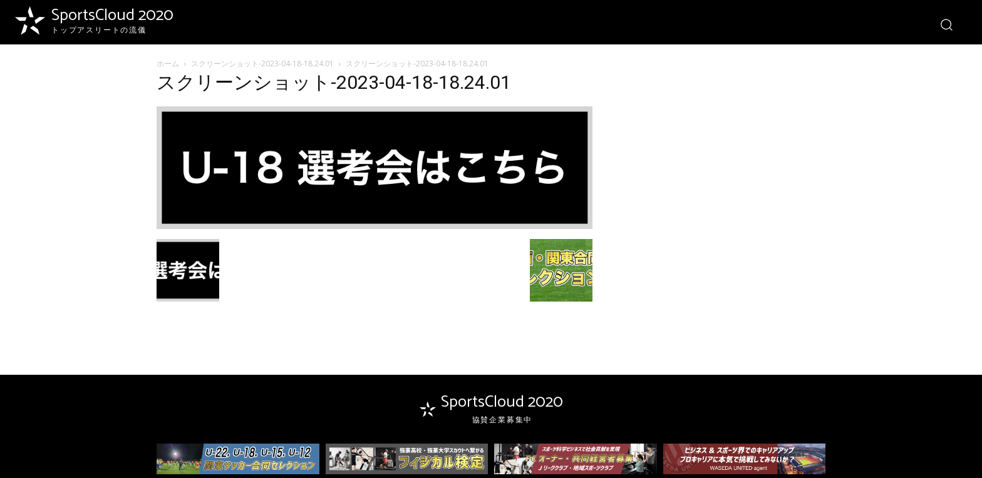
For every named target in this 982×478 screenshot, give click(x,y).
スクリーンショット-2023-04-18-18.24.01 (262, 63)
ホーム (168, 63)
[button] (946, 24)
